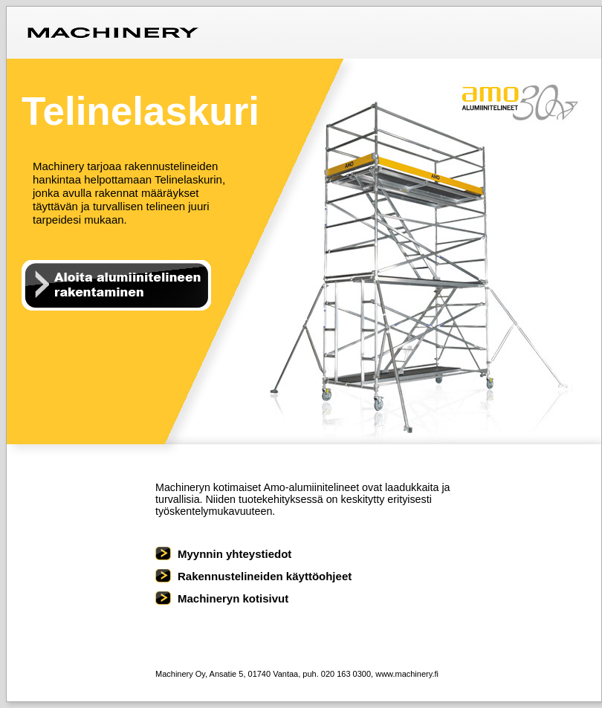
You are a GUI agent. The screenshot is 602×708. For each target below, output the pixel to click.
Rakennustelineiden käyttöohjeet (265, 576)
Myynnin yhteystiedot (234, 554)
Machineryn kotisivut (233, 598)
